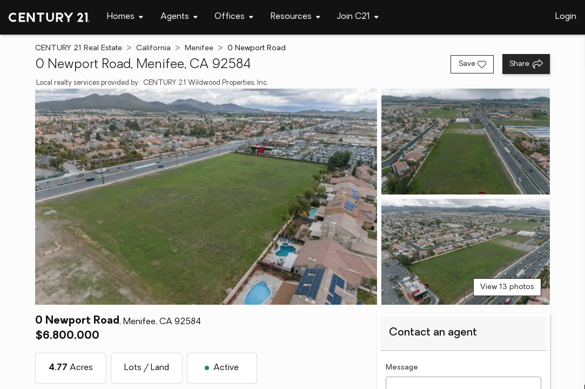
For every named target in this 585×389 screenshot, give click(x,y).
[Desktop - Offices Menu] (233, 17)
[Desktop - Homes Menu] (125, 17)
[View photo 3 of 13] (465, 252)
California (153, 48)
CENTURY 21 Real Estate (78, 48)
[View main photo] (206, 197)
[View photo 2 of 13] (465, 141)
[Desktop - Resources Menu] (295, 17)
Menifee (199, 48)
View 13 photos (507, 287)
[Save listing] (472, 64)
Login (565, 16)
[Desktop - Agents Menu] (179, 17)
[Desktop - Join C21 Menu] (358, 17)
